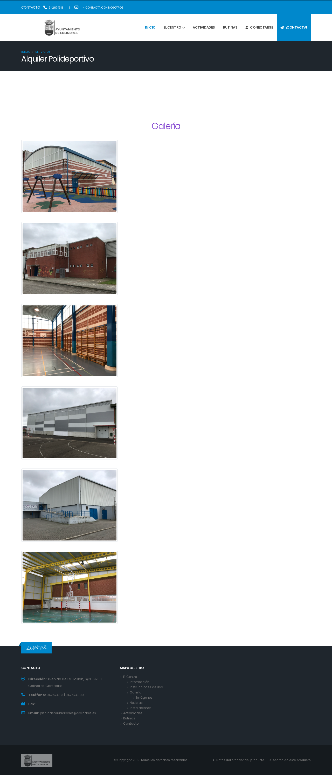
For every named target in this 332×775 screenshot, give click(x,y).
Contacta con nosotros (103, 7)
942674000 (75, 695)
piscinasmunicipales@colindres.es (69, 713)
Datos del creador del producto (241, 760)
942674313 (53, 7)
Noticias (136, 702)
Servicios (43, 52)
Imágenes (145, 697)
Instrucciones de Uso (147, 687)
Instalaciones (141, 708)
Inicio (150, 27)
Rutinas (230, 27)
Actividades (204, 27)
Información (140, 682)
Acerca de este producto (292, 760)
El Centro (172, 27)
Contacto (131, 723)
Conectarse (259, 27)
